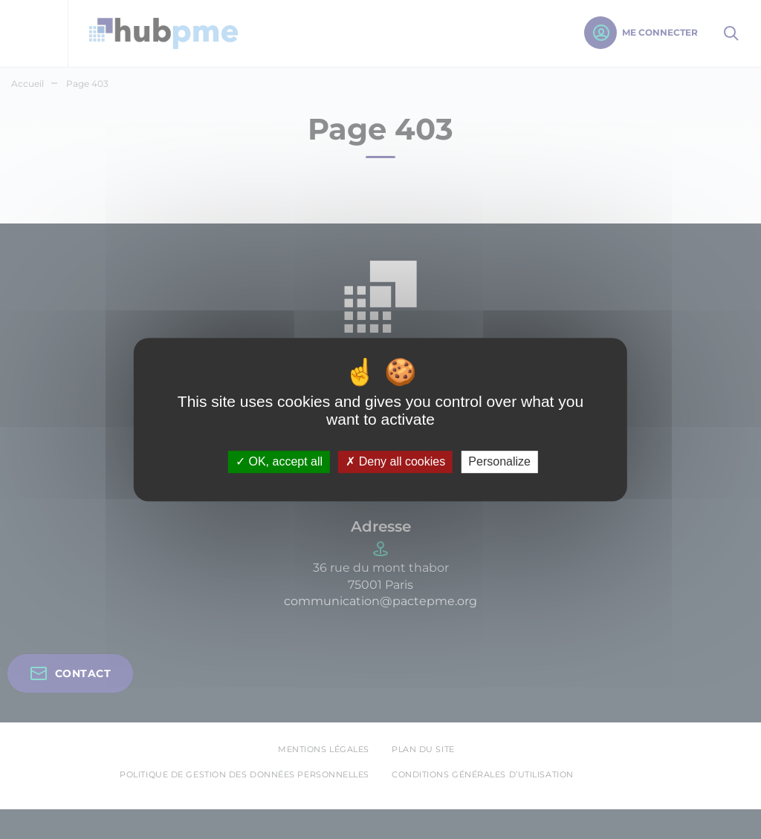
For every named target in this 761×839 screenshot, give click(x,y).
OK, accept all (279, 462)
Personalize (499, 462)
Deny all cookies (395, 462)
